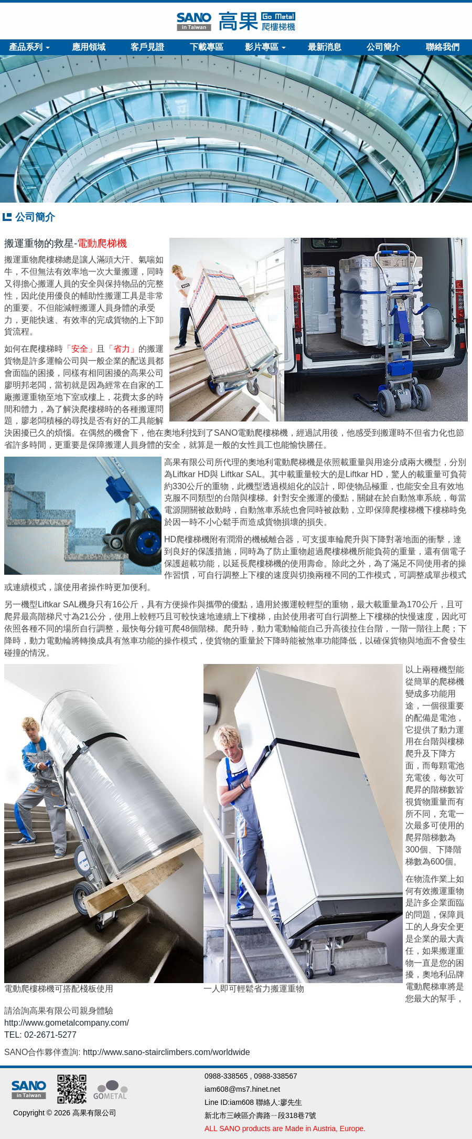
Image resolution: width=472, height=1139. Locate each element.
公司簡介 (383, 47)
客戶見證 (147, 47)
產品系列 (29, 47)
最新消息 (324, 47)
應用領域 (88, 47)
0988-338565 (226, 1076)
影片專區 (265, 47)
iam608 (242, 1102)
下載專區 (206, 47)
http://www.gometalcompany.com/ (66, 1022)
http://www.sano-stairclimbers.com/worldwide (166, 1052)
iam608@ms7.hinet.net (242, 1089)
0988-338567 (275, 1076)
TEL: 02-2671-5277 (40, 1034)
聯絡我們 (442, 47)
